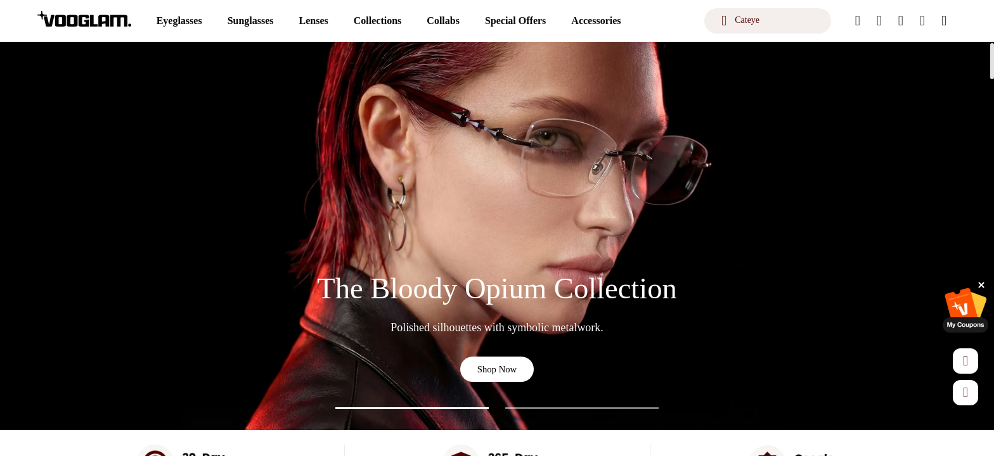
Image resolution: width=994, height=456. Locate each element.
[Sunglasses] (251, 21)
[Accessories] (596, 21)
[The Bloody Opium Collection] (497, 236)
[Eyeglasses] (179, 21)
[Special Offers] (515, 21)
